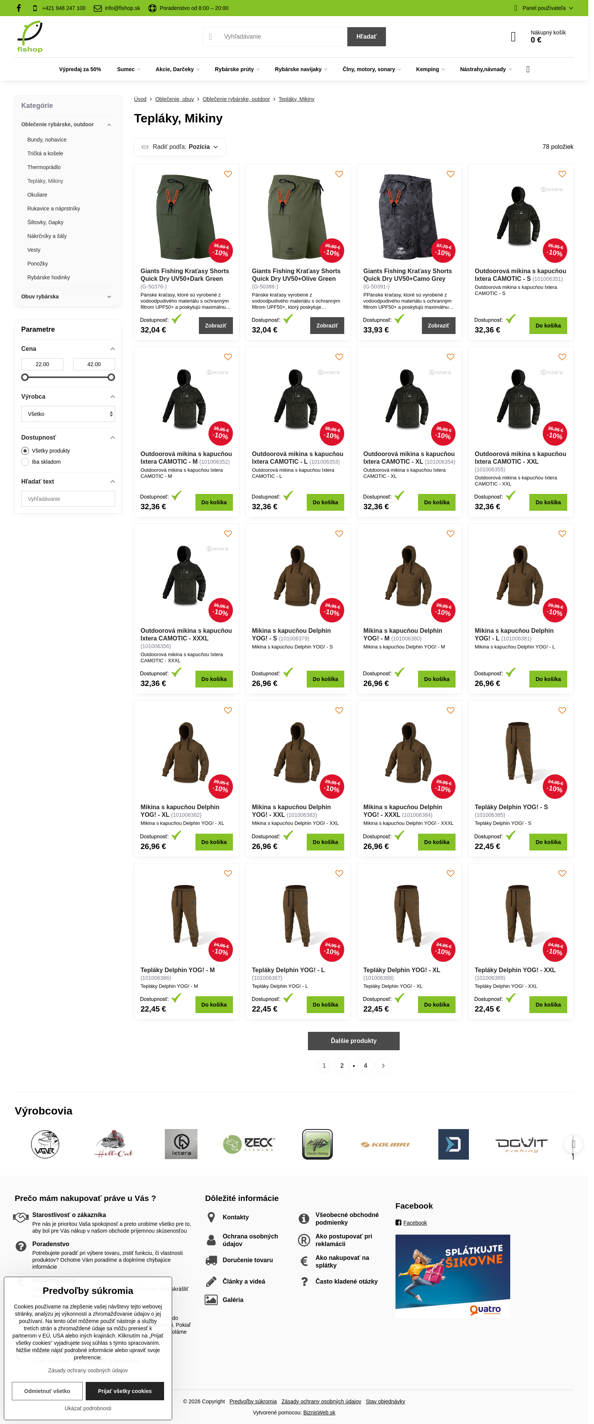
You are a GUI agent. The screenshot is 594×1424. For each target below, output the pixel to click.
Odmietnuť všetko (47, 1391)
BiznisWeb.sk (319, 1412)
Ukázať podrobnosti (88, 1408)
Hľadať (366, 36)
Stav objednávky (385, 1401)
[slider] (25, 377)
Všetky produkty (45, 451)
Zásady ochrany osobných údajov (321, 1401)
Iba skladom (40, 462)
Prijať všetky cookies (125, 1391)
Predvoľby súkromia (253, 1401)
